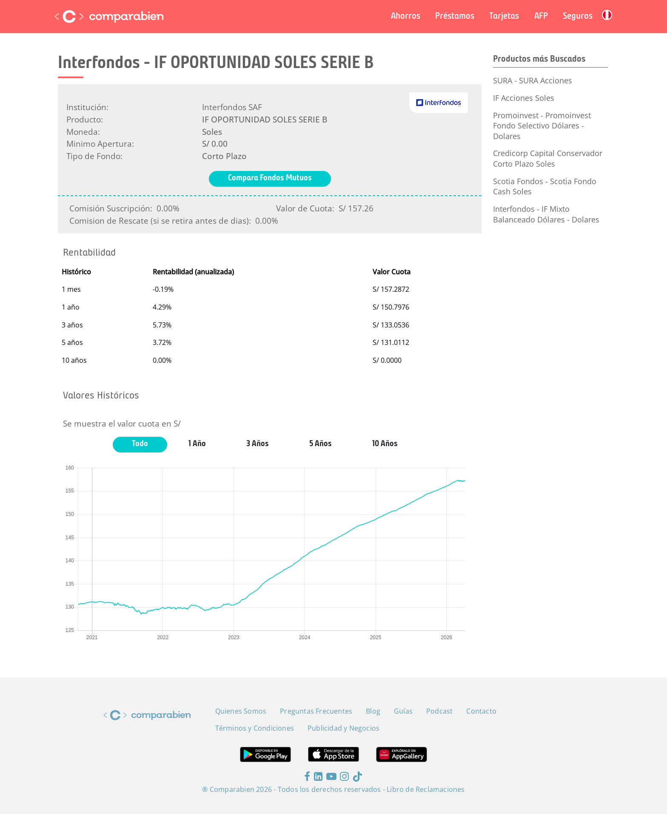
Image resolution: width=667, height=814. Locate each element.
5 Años (320, 444)
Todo (140, 444)
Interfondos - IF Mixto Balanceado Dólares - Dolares (546, 214)
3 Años (257, 444)
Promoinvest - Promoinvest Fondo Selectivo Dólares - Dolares (542, 125)
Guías (403, 711)
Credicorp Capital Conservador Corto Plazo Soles (547, 158)
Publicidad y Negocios (343, 728)
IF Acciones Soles (523, 98)
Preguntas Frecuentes (316, 711)
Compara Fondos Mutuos (270, 178)
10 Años (385, 444)
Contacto (481, 711)
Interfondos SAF (232, 107)
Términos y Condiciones (254, 728)
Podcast (439, 711)
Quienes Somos (241, 711)
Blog (373, 711)
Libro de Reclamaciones (426, 789)
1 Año (197, 444)
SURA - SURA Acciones (532, 80)
